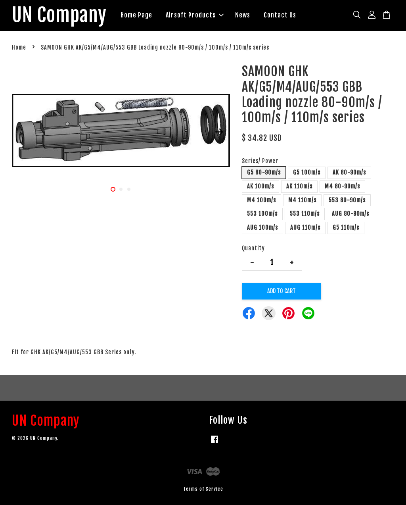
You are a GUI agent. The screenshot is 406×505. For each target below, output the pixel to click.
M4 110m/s (302, 200)
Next (219, 132)
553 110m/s (305, 213)
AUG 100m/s (262, 227)
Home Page (136, 15)
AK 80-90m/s (349, 172)
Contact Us (280, 15)
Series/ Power (260, 160)
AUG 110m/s (305, 227)
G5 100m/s (306, 172)
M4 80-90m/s (342, 186)
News (242, 15)
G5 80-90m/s (264, 172)
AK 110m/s (299, 186)
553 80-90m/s (347, 200)
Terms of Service (203, 489)
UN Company (59, 15)
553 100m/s (262, 213)
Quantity (253, 248)
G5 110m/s (346, 227)
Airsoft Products (195, 15)
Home (19, 47)
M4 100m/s (261, 200)
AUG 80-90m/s (350, 213)
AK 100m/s (260, 186)
